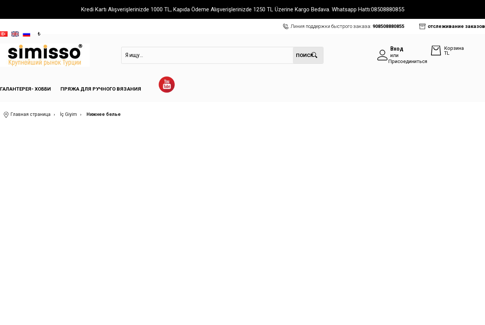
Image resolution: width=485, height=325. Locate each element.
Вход (396, 49)
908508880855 (388, 26)
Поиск (304, 55)
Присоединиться (407, 61)
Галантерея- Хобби (25, 89)
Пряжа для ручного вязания (100, 89)
